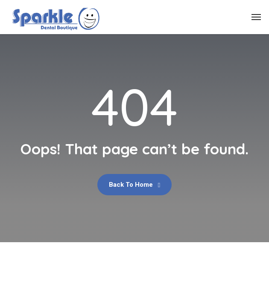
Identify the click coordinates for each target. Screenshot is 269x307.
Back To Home (134, 184)
